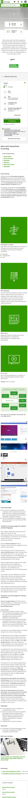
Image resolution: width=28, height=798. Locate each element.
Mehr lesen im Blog (9, 164)
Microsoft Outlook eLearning (9, 797)
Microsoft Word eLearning (8, 792)
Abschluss (7, 162)
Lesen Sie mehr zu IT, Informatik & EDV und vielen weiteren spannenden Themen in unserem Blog (13, 758)
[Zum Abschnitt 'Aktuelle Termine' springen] (14, 24)
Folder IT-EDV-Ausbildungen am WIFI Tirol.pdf (12, 771)
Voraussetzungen (8, 158)
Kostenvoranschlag (14, 138)
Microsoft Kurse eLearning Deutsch (12, 9)
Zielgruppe (7, 160)
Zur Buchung (14, 121)
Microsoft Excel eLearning (8, 787)
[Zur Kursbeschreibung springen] (14, 31)
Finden (21, 5)
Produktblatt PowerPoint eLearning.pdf (11, 773)
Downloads (7, 166)
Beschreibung (7, 156)
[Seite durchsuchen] (12, 5)
